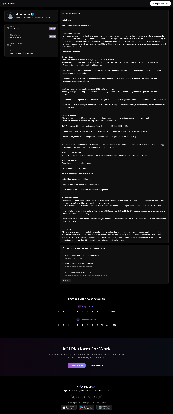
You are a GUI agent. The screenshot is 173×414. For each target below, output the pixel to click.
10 (102, 311)
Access (52, 28)
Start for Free (76, 365)
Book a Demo (96, 365)
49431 (113, 311)
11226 (113, 325)
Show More (66, 280)
